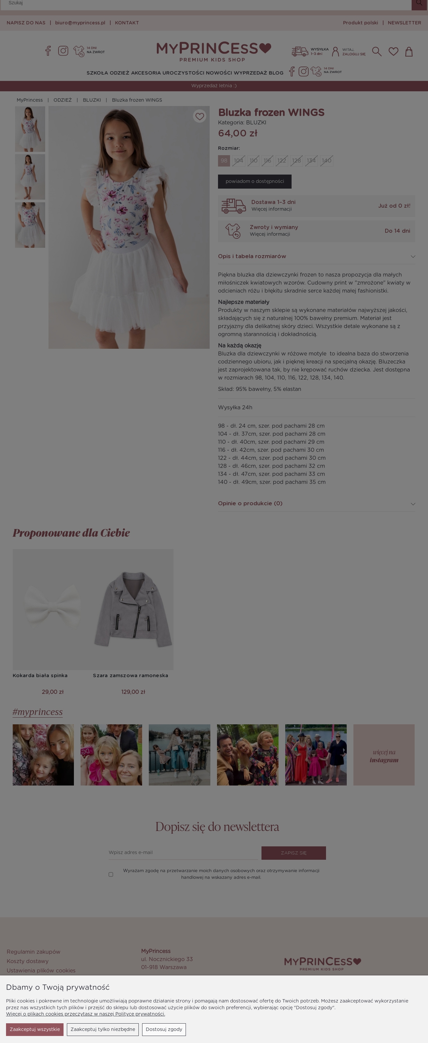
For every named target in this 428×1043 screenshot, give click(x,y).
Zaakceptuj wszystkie (157, 1029)
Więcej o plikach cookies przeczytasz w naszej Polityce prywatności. (85, 1014)
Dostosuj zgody (103, 1029)
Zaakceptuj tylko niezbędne (42, 1029)
